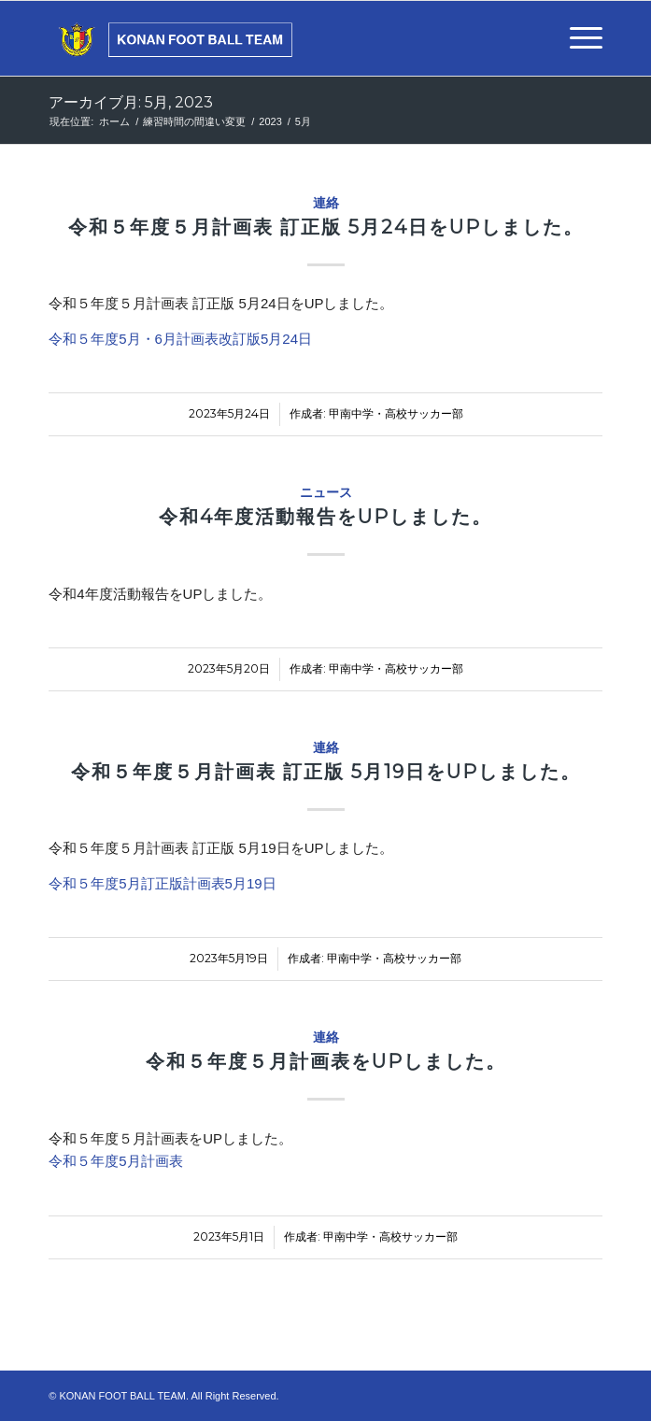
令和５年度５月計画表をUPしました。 (326, 1061)
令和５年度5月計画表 (115, 1161)
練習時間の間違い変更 (194, 121)
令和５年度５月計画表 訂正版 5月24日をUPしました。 (326, 227)
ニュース (326, 492)
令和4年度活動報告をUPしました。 (325, 516)
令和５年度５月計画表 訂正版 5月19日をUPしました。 (326, 771)
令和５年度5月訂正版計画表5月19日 (162, 883)
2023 (270, 121)
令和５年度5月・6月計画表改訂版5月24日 (180, 339)
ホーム (114, 121)
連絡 (326, 202)
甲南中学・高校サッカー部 (396, 413)
